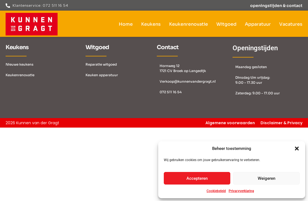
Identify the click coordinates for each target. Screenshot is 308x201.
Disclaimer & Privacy (281, 123)
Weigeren (266, 178)
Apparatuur (258, 24)
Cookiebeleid (216, 191)
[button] (297, 148)
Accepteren (197, 178)
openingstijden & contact (276, 5)
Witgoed (226, 24)
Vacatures (290, 24)
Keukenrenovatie (188, 24)
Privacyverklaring (241, 191)
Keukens (151, 24)
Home (126, 24)
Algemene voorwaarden (230, 123)
